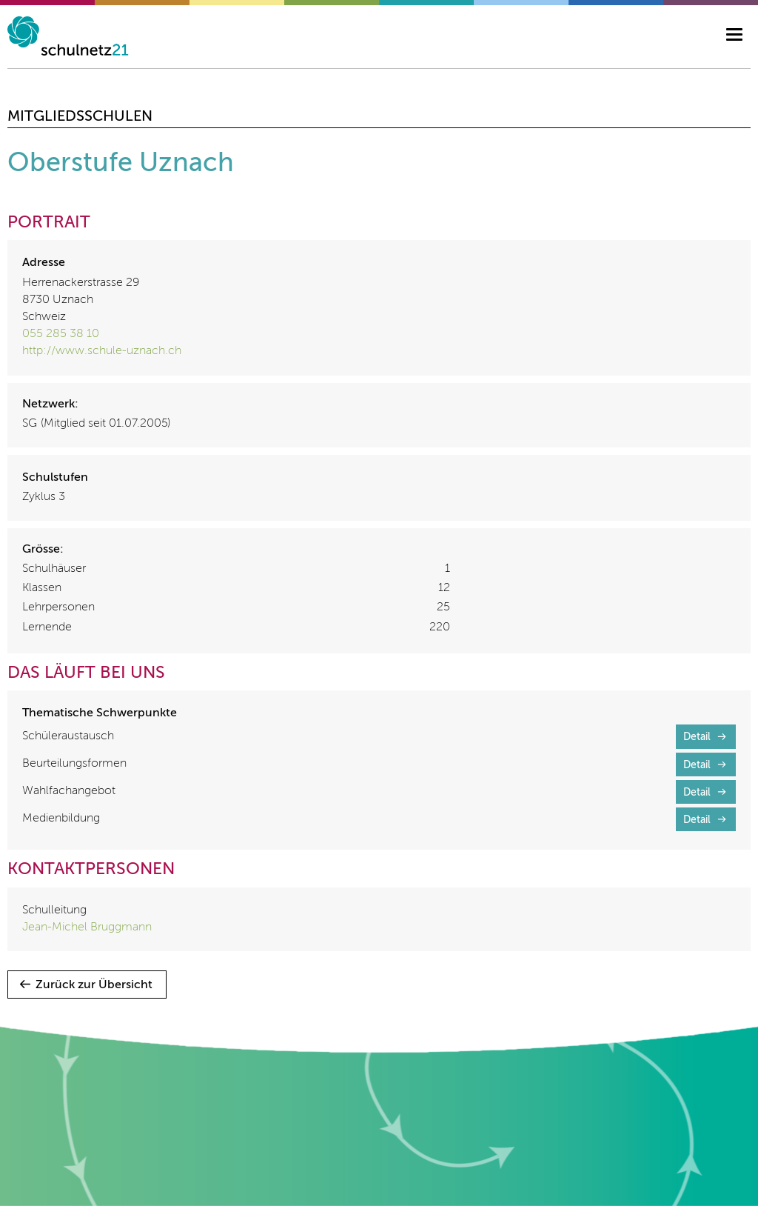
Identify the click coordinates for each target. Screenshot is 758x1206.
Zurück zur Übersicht (94, 985)
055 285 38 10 (60, 334)
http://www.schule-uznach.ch (101, 351)
